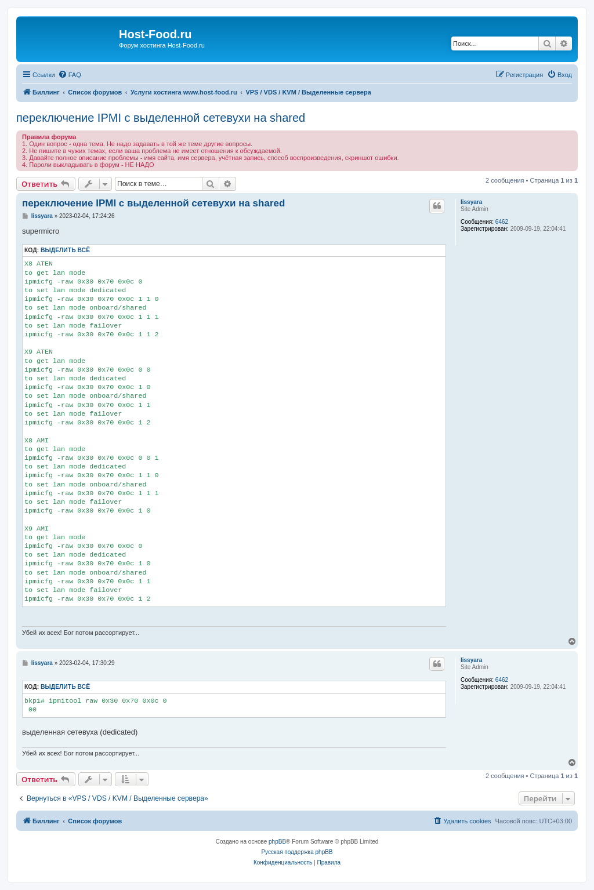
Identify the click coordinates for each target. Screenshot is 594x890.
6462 (501, 222)
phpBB (277, 841)
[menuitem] (69, 75)
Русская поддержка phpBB (296, 852)
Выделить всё (65, 250)
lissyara (471, 202)
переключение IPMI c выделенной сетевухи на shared (160, 117)
